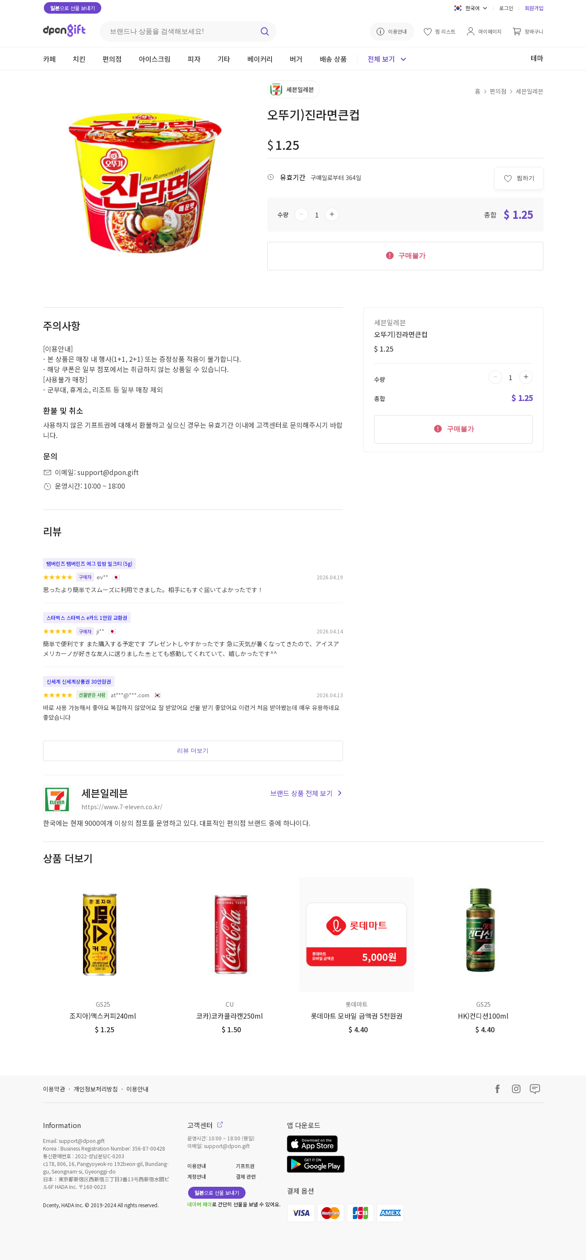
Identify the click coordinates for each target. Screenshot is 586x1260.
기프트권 (245, 1165)
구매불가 (405, 255)
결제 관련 (246, 1176)
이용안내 (137, 1089)
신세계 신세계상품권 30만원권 (78, 681)
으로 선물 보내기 (72, 7)
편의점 (498, 91)
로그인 (506, 7)
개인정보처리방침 (96, 1089)
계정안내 (196, 1176)
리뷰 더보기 (193, 750)
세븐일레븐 (529, 91)
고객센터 (205, 1125)
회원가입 (534, 7)
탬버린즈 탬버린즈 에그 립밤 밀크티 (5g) (89, 563)
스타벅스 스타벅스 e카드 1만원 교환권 (86, 617)
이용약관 (54, 1089)
